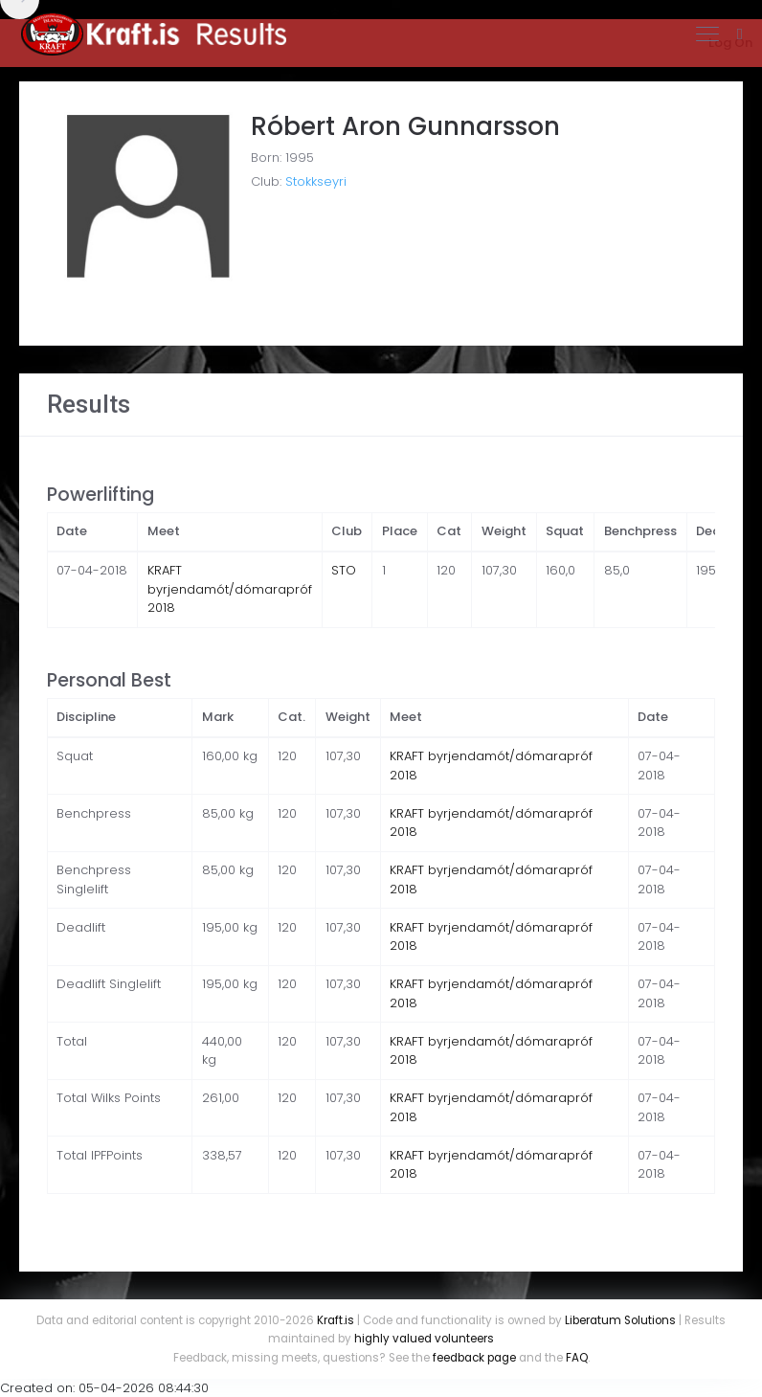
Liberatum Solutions (620, 1320)
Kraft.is (335, 1320)
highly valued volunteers (424, 1338)
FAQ (577, 1357)
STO (343, 570)
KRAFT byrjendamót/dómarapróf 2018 (229, 589)
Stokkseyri (316, 181)
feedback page (474, 1357)
